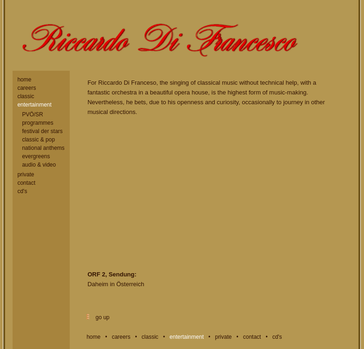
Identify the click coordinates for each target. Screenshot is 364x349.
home (24, 79)
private (25, 174)
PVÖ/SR (32, 114)
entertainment (34, 104)
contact (26, 183)
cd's (22, 191)
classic (25, 96)
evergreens (36, 156)
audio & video (39, 164)
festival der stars (42, 131)
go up (101, 317)
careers (26, 88)
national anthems (43, 148)
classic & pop (38, 139)
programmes (37, 123)
